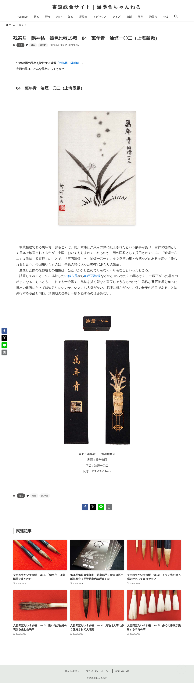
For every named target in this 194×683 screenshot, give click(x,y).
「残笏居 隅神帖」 (69, 63)
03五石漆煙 (92, 276)
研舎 (33, 45)
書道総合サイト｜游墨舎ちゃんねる (97, 7)
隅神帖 (43, 45)
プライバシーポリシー (98, 671)
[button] (85, 507)
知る (20, 45)
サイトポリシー (73, 671)
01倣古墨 (71, 276)
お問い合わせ (121, 671)
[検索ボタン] (176, 16)
